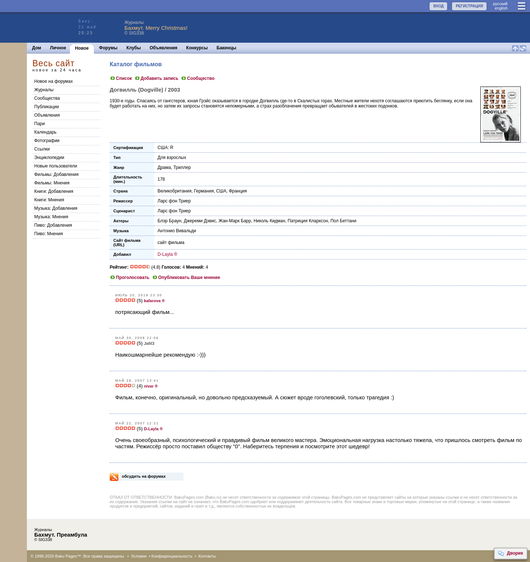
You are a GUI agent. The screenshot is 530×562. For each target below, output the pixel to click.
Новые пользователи (55, 166)
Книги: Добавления (53, 191)
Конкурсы (197, 47)
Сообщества (47, 98)
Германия (204, 191)
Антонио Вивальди (177, 230)
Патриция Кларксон (308, 220)
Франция (238, 191)
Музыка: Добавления (55, 208)
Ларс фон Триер (174, 201)
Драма (164, 167)
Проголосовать (129, 277)
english (501, 8)
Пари (39, 123)
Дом (36, 47)
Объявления (163, 47)
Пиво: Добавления (53, 225)
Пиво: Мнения (48, 233)
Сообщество (197, 78)
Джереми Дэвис (200, 220)
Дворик (510, 553)
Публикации (46, 106)
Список (121, 78)
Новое (82, 48)
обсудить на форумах (144, 476)
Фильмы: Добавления (56, 174)
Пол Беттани (343, 220)
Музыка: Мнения (51, 216)
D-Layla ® (167, 254)
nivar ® (151, 386)
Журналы (43, 89)
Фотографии (47, 140)
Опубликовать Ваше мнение (186, 277)
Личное (58, 47)
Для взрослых (172, 157)
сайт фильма (171, 242)
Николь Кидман (269, 220)
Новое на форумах (53, 81)
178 (161, 179)
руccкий (500, 3)
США (221, 191)
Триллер (182, 167)
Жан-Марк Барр (235, 220)
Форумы (108, 47)
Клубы (133, 47)
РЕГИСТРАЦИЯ (469, 6)
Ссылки (42, 149)
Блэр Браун (169, 220)
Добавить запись (156, 78)
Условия (138, 556)
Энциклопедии (49, 157)
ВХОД (438, 6)
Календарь (45, 132)
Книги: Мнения (49, 199)
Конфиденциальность (171, 556)
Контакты (207, 556)
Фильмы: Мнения (52, 182)
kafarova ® (154, 300)
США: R (165, 147)
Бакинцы (227, 47)
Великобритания (174, 191)
